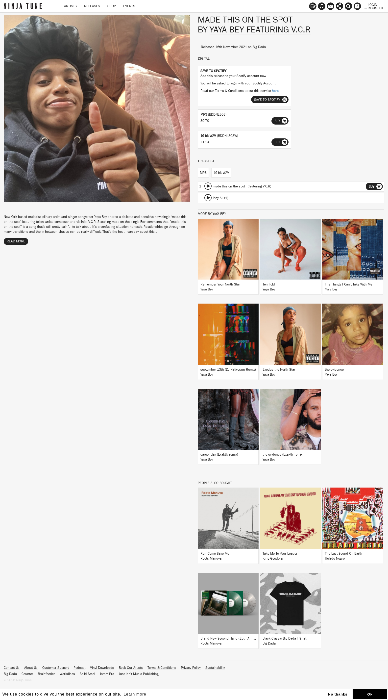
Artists (70, 6)
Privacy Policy (191, 668)
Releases (92, 6)
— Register (373, 7)
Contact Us (12, 668)
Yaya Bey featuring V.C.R (260, 29)
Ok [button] (369, 694)
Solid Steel (87, 674)
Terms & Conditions (161, 668)
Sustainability (215, 668)
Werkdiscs (67, 674)
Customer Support (55, 668)
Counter (27, 674)
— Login (370, 4)
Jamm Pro (107, 674)
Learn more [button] (134, 694)
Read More (16, 241)
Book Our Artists (131, 668)
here (275, 91)
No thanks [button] (338, 694)
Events (129, 6)
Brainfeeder (46, 674)
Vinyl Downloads (102, 668)
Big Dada (259, 47)
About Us (31, 668)
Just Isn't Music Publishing (139, 674)
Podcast (79, 668)
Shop (111, 6)
